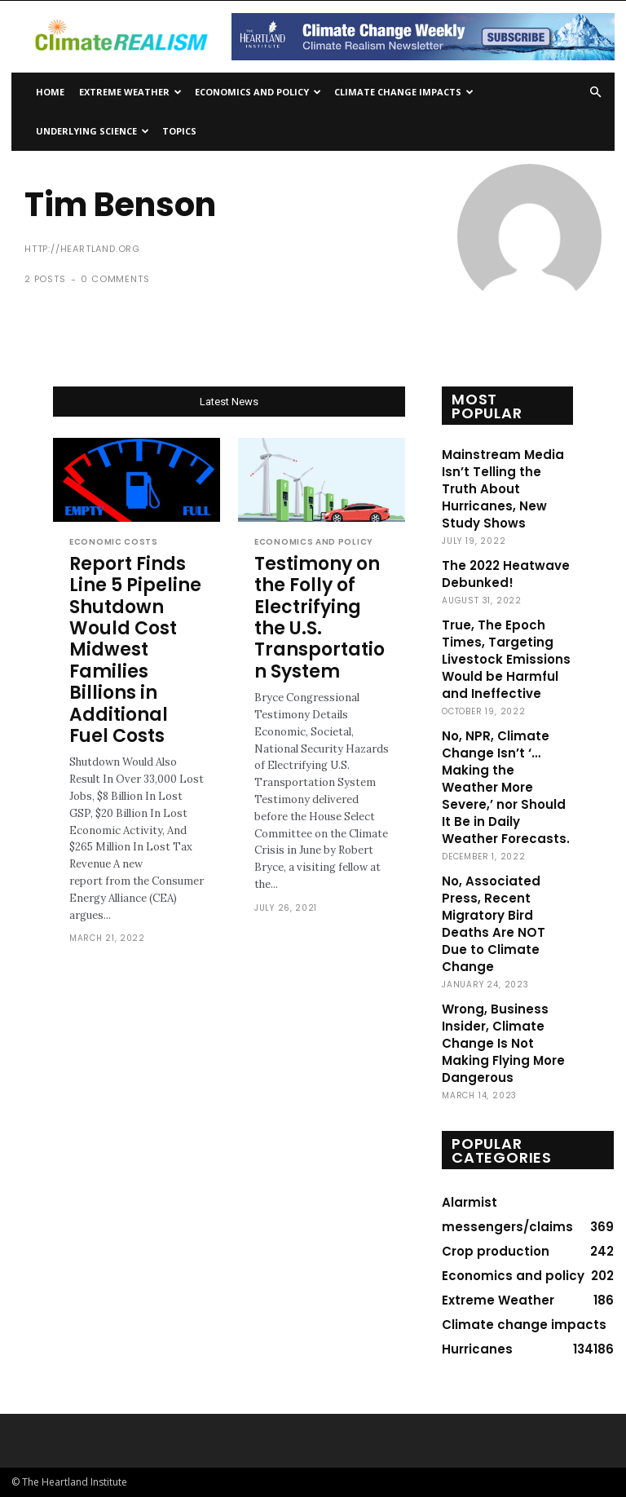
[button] (595, 92)
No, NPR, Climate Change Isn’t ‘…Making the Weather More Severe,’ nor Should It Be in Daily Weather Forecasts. (506, 787)
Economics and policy (258, 92)
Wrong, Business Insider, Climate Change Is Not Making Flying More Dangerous (503, 1043)
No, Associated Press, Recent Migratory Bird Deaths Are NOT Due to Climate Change (493, 923)
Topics (179, 131)
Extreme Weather (130, 92)
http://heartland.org (82, 248)
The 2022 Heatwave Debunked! (506, 574)
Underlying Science (92, 131)
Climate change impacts (404, 92)
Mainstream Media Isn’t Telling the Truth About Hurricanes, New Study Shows (503, 489)
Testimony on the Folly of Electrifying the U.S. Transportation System (319, 617)
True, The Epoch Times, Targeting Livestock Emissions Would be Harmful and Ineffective (506, 659)
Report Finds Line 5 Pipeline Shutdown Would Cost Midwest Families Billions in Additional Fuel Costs (135, 649)
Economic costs (113, 542)
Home (50, 92)
